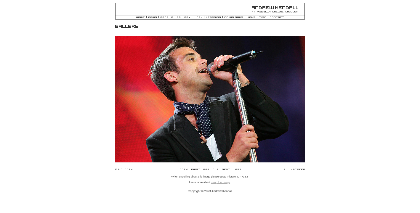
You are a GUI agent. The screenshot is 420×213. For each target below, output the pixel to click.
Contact (277, 17)
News (152, 17)
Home (140, 17)
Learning (213, 17)
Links (251, 17)
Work (198, 17)
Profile (167, 17)
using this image (220, 182)
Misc (262, 17)
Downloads (234, 17)
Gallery (183, 17)
